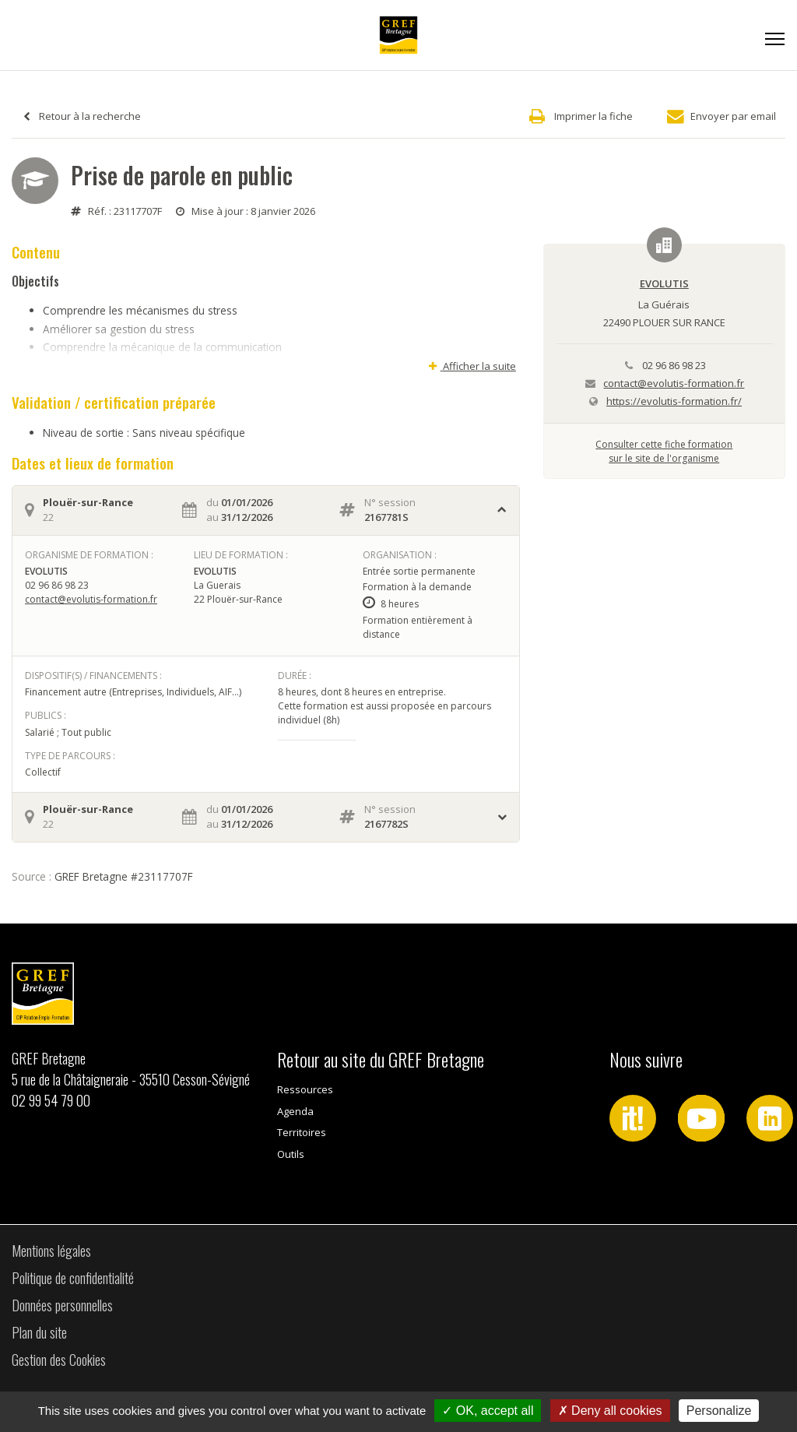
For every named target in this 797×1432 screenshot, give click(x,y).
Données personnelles (62, 1305)
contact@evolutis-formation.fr (91, 599)
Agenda (295, 1111)
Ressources (305, 1089)
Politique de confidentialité (73, 1278)
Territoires (301, 1132)
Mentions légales (51, 1250)
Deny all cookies (610, 1410)
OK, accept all (487, 1410)
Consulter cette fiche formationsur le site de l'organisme (663, 451)
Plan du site (39, 1332)
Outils (290, 1154)
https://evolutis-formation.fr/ (674, 401)
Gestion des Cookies (59, 1359)
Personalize (719, 1410)
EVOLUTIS (664, 283)
